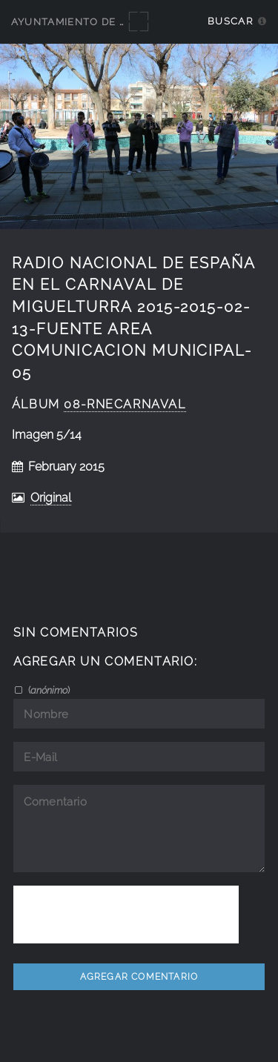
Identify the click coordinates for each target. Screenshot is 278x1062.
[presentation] (126, 914)
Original (50, 498)
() (48, 690)
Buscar (230, 21)
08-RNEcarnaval (124, 404)
